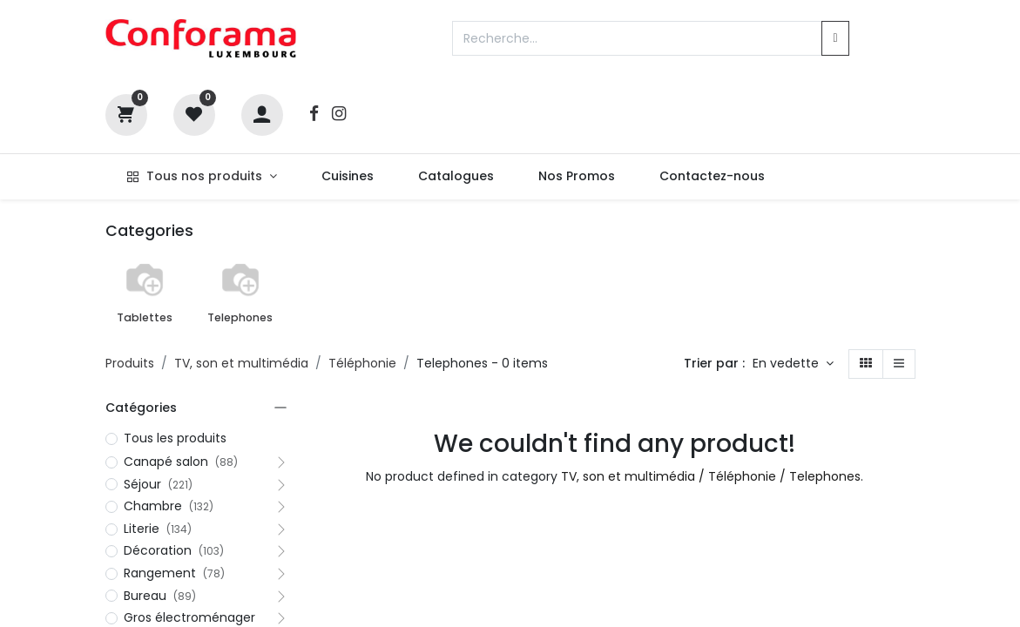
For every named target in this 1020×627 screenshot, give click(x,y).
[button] (793, 364)
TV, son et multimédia (241, 363)
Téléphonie (362, 363)
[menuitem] (347, 176)
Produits (129, 363)
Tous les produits (175, 438)
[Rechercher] (834, 38)
